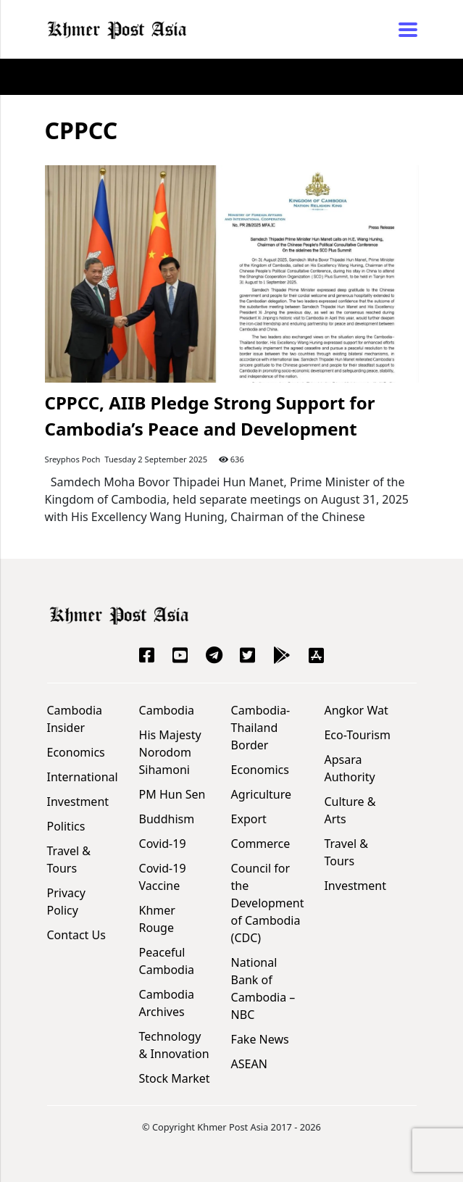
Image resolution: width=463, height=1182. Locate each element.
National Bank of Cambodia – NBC (263, 988)
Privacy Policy (66, 901)
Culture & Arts (349, 810)
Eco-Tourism (357, 735)
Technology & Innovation (174, 1045)
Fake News (260, 1039)
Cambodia (167, 710)
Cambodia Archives (167, 1003)
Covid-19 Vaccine (162, 877)
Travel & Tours (69, 859)
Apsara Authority (349, 768)
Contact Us (76, 935)
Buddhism (167, 819)
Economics (76, 752)
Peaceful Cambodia (167, 961)
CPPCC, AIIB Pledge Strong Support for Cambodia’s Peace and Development (210, 416)
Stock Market (174, 1078)
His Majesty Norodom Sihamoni (170, 752)
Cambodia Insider (75, 719)
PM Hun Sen (172, 794)
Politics (66, 826)
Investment (78, 801)
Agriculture (261, 794)
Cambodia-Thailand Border (261, 727)
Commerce (261, 844)
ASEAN (249, 1064)
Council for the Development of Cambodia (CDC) (267, 903)
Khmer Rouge (157, 919)
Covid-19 (162, 844)
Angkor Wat (356, 710)
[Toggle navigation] (403, 29)
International (82, 777)
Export (249, 819)
